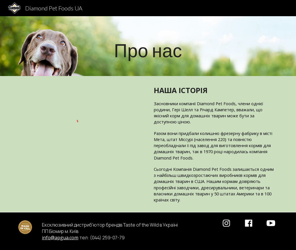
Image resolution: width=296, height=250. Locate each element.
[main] (148, 46)
